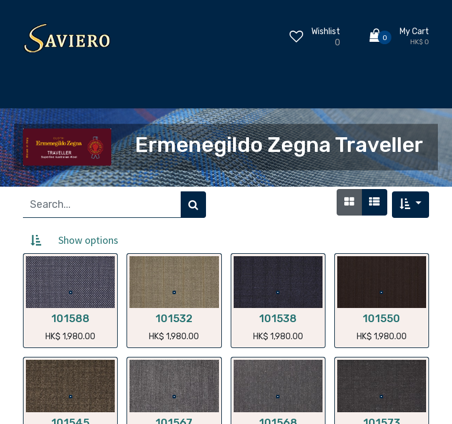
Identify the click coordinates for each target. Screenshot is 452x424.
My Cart (414, 31)
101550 (381, 318)
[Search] (193, 204)
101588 (70, 318)
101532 (173, 318)
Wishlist (325, 31)
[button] (410, 204)
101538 (278, 318)
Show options (88, 240)
